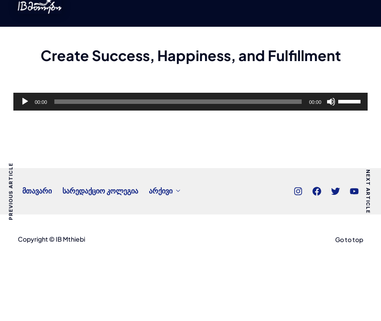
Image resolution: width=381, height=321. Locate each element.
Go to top (349, 239)
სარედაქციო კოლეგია (100, 190)
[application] (190, 102)
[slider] (178, 101)
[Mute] (331, 101)
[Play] (24, 101)
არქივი (160, 190)
